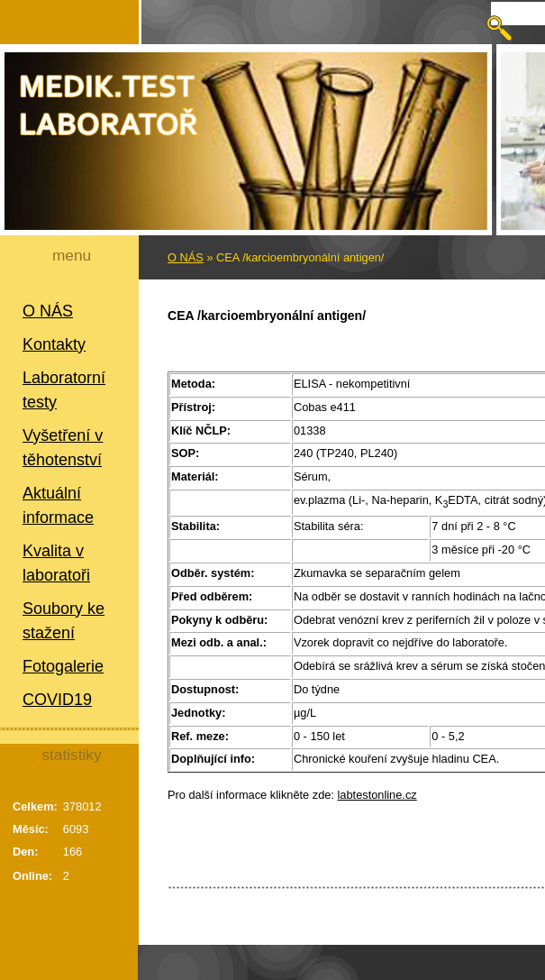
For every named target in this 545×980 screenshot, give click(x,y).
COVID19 (57, 700)
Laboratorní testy (64, 390)
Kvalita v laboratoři (56, 563)
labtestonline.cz (377, 794)
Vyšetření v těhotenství (63, 447)
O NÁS (48, 311)
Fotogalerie (63, 666)
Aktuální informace (58, 505)
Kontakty (54, 344)
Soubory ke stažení (63, 621)
